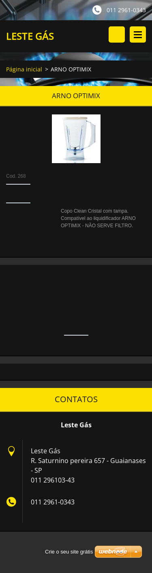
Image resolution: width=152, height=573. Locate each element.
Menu (138, 34)
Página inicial (24, 69)
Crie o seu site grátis (69, 552)
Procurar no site (117, 34)
